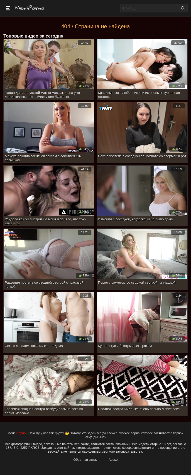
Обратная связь (85, 459)
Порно (21, 433)
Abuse (113, 459)
